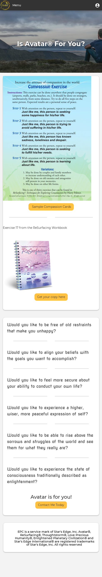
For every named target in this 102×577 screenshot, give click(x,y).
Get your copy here (51, 297)
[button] (97, 5)
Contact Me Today (51, 505)
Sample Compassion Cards (51, 207)
